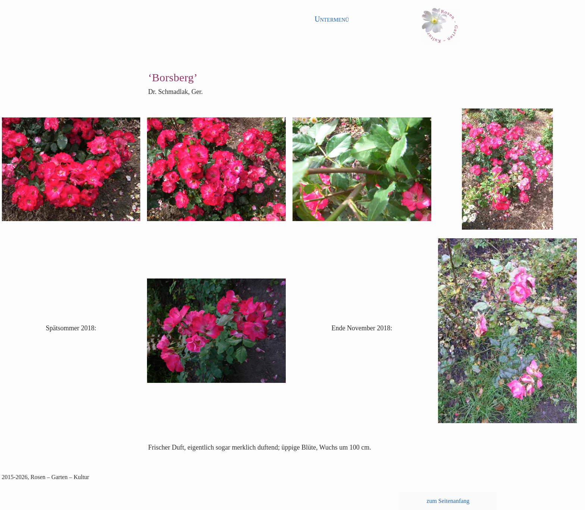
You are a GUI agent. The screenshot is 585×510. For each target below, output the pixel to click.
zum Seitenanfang (447, 501)
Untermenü (332, 19)
